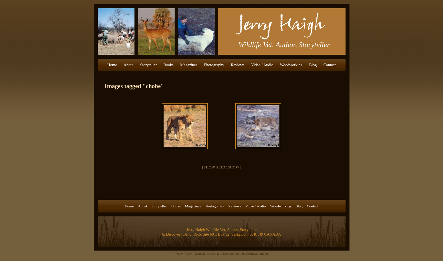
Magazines (188, 65)
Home (112, 65)
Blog (313, 65)
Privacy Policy (182, 253)
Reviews (237, 65)
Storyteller (148, 65)
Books (169, 65)
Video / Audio (262, 65)
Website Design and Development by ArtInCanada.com (232, 253)
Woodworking (291, 65)
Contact (329, 65)
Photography (214, 65)
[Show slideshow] (221, 167)
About (128, 65)
